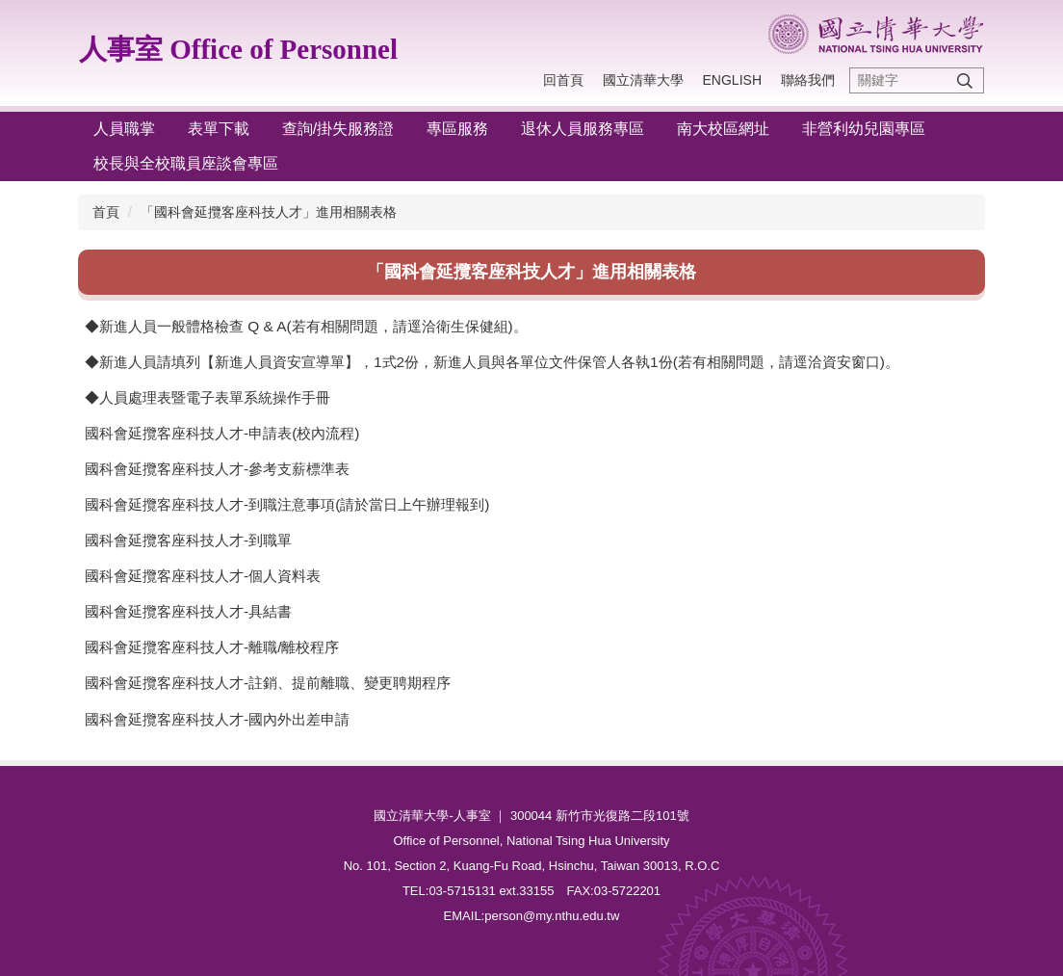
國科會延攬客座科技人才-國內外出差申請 (217, 719)
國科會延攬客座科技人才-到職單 (188, 540)
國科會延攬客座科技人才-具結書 (188, 611)
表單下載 (218, 128)
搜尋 (964, 80)
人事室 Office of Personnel (238, 49)
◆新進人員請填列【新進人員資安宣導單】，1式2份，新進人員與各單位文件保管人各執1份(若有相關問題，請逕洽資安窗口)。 (492, 362)
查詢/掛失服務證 (338, 128)
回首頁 (563, 80)
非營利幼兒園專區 (863, 128)
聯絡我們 (808, 80)
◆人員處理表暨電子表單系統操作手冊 (207, 397)
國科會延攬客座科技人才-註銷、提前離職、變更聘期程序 (268, 682)
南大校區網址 (723, 128)
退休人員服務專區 (582, 128)
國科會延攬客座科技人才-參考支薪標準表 (217, 469)
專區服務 (457, 128)
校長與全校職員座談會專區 (185, 163)
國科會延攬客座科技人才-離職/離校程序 (212, 647)
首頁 (105, 212)
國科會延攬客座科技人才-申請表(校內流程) (222, 433)
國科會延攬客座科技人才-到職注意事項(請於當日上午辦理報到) (287, 504)
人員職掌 (124, 128)
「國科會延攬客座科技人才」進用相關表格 (269, 212)
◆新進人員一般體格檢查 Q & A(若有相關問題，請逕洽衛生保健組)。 (306, 326)
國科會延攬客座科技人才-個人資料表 (203, 575)
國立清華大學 (643, 80)
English (732, 80)
